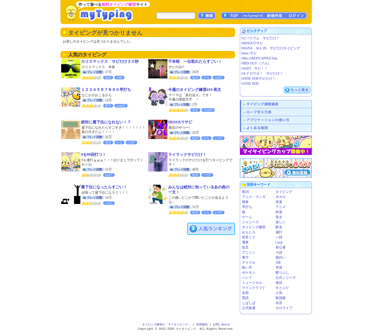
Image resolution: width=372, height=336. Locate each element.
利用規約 (202, 325)
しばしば (248, 303)
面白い (281, 257)
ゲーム (247, 217)
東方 (245, 257)
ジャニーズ (250, 222)
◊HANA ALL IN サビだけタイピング (270, 48)
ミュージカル (252, 283)
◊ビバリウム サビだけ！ (260, 38)
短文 (245, 247)
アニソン (248, 252)
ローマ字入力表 (259, 111)
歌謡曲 (281, 298)
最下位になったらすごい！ (104, 187)
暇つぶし (282, 272)
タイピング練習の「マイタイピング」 (166, 325)
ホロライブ (284, 308)
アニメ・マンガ (254, 197)
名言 (279, 303)
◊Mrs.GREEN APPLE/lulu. (259, 58)
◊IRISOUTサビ (252, 43)
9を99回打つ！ (93, 154)
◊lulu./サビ (249, 53)
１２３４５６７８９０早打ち (106, 90)
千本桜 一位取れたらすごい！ (195, 61)
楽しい (281, 222)
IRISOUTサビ (180, 122)
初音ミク (248, 237)
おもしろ (248, 232)
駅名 (279, 227)
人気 (279, 293)
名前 (245, 293)
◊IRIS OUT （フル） (256, 63)
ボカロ (281, 197)
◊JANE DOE (250, 83)
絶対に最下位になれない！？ (106, 122)
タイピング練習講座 (262, 104)
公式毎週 (248, 308)
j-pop (279, 242)
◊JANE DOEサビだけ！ (258, 78)
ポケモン (248, 272)
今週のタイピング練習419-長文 (194, 90)
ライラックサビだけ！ (187, 154)
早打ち (247, 207)
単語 (279, 283)
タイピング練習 (254, 227)
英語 (245, 298)
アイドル (248, 262)
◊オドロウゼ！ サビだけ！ (262, 73)
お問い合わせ (221, 325)
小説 (279, 252)
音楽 (279, 202)
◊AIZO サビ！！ (254, 68)
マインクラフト (254, 288)
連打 (279, 232)
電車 (245, 242)
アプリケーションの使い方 (267, 119)
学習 (279, 267)
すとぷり (282, 288)
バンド (247, 277)
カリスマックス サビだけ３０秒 (110, 61)
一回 (279, 237)
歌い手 (247, 267)
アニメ (281, 207)
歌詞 (245, 192)
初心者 (281, 247)
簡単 (245, 202)
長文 (279, 217)
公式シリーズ (286, 277)
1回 (278, 262)
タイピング (284, 192)
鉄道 (279, 212)
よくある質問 (257, 127)
